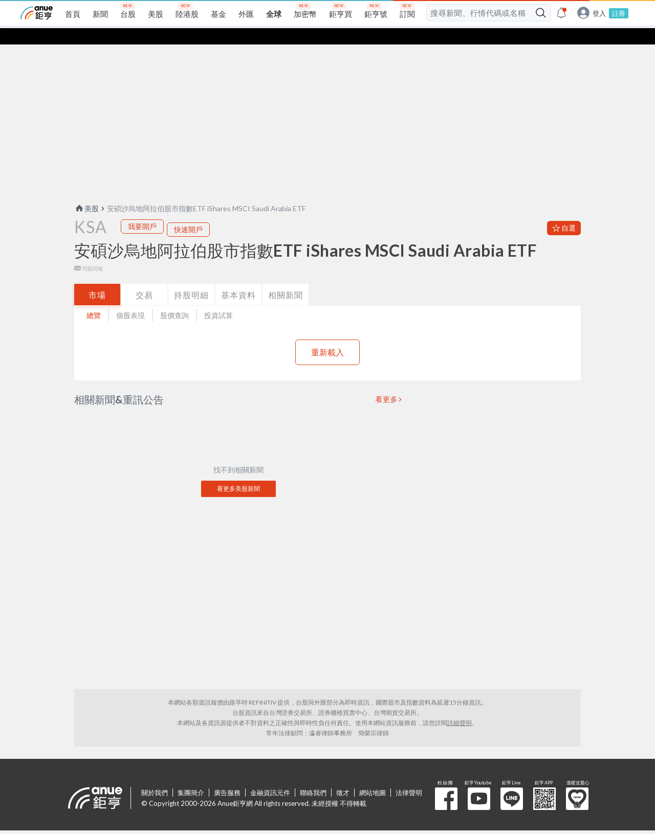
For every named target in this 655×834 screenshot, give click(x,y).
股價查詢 (174, 299)
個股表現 (130, 299)
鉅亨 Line (511, 782)
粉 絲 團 (446, 782)
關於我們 (154, 776)
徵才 (343, 776)
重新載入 (327, 336)
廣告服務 (227, 776)
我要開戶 (142, 210)
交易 (144, 278)
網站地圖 (372, 776)
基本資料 (238, 278)
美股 (86, 192)
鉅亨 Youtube (479, 782)
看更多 (387, 383)
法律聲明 (409, 776)
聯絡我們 (313, 776)
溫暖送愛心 (577, 782)
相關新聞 (285, 278)
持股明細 (191, 278)
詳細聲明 (459, 706)
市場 (97, 278)
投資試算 (218, 299)
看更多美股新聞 (238, 472)
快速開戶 (188, 213)
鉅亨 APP (544, 782)
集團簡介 (191, 776)
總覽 (93, 299)
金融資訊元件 (270, 776)
